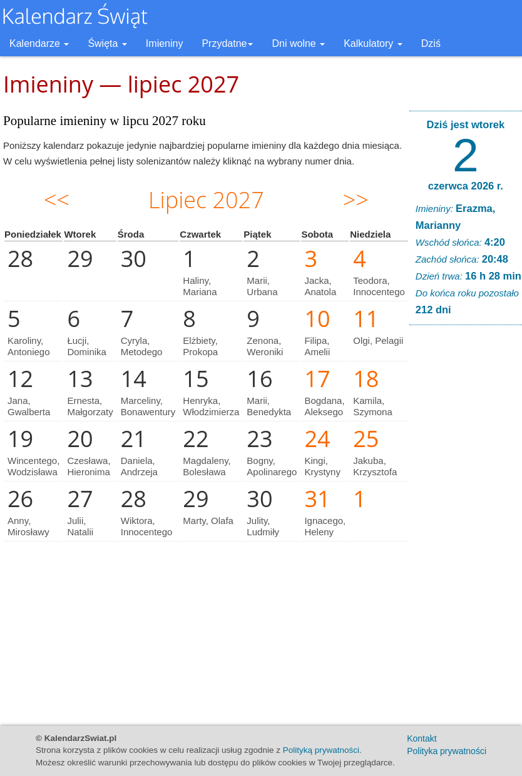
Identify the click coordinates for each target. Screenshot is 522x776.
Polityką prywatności (321, 750)
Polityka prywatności (446, 751)
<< (56, 199)
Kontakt (421, 738)
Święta (107, 43)
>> (356, 199)
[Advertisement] (466, 525)
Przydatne (227, 43)
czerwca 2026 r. (465, 185)
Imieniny (164, 43)
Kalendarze (39, 43)
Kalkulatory (373, 43)
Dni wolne (298, 43)
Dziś (431, 43)
